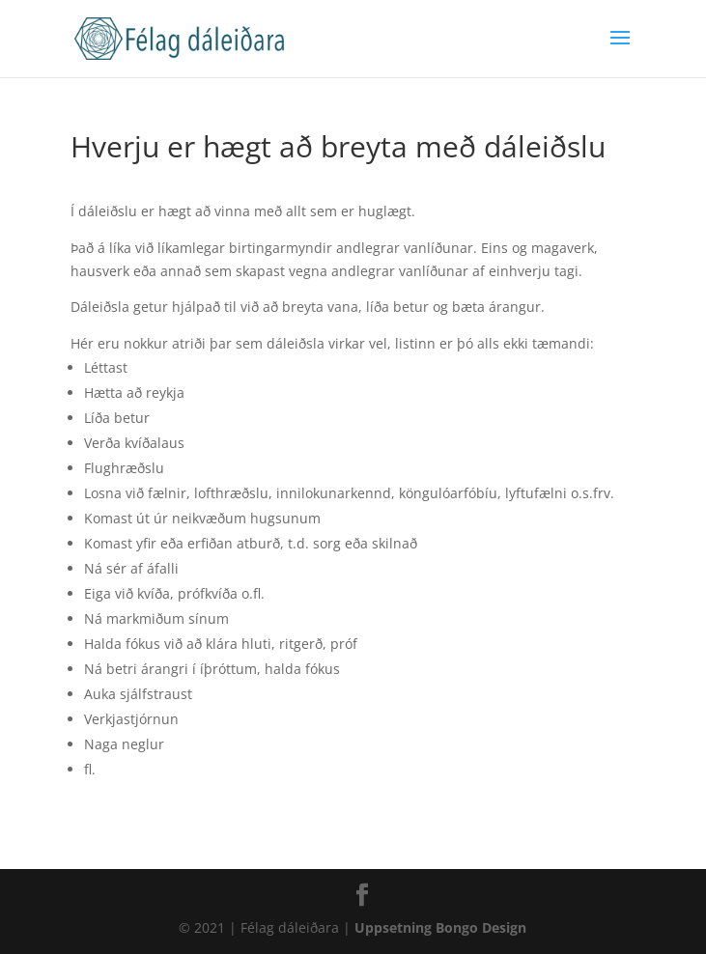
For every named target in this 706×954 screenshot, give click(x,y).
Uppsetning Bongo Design (440, 927)
